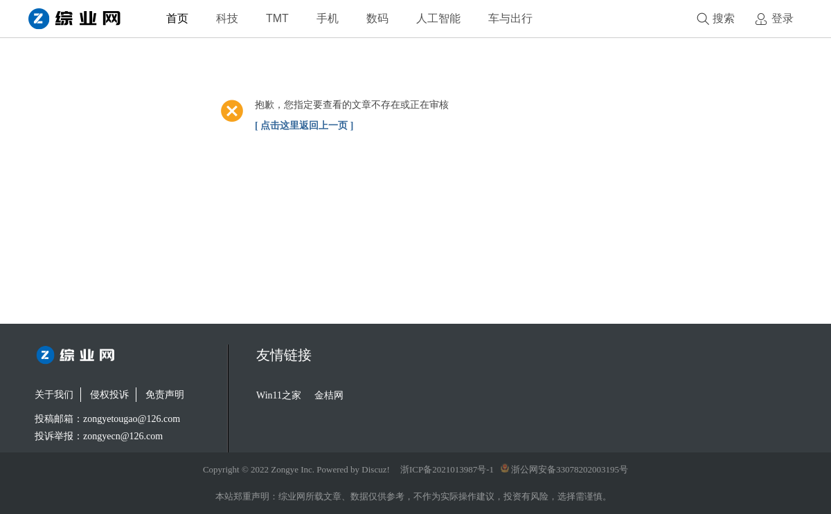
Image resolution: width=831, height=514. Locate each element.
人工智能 (438, 18)
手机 (327, 18)
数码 (377, 18)
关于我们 (54, 394)
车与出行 (510, 18)
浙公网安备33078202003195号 (564, 469)
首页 (177, 18)
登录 (782, 18)
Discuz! (375, 469)
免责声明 (164, 394)
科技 (227, 18)
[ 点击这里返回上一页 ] (304, 125)
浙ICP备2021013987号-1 (447, 469)
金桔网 (328, 395)
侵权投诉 (109, 394)
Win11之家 (278, 395)
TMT (277, 18)
